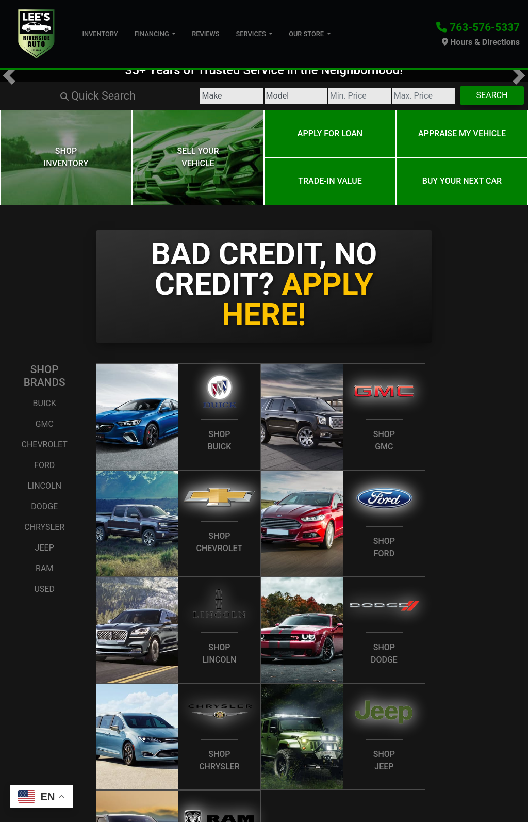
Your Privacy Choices (390, 793)
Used (44, 571)
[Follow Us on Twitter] (456, 782)
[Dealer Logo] (36, 33)
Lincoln (44, 468)
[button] (9, 76)
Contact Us (96, 779)
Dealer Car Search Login (194, 793)
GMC (45, 406)
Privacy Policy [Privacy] (148, 779)
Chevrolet (44, 426)
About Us (53, 779)
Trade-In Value (329, 167)
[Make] (126, 96)
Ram (44, 550)
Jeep (44, 530)
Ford (44, 447)
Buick (44, 385)
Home (19, 779)
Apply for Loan (330, 129)
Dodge (44, 488)
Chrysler (44, 509)
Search (480, 95)
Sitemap (320, 793)
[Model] (213, 96)
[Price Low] (301, 96)
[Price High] (388, 96)
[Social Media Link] (493, 782)
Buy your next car (462, 167)
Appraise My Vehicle (462, 129)
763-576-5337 (485, 27)
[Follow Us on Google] (474, 782)
